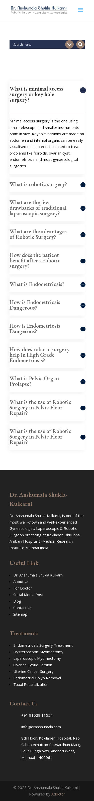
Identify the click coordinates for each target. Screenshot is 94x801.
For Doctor (22, 588)
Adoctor (58, 793)
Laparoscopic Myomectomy (37, 658)
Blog (17, 601)
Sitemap (20, 614)
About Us (21, 581)
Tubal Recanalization (30, 684)
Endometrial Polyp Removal (37, 677)
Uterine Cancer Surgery (33, 671)
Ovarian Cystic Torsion (32, 664)
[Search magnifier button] (80, 44)
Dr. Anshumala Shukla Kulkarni (38, 574)
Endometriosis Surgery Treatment (43, 645)
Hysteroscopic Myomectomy (38, 651)
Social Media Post (28, 594)
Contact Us (22, 607)
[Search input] (38, 44)
